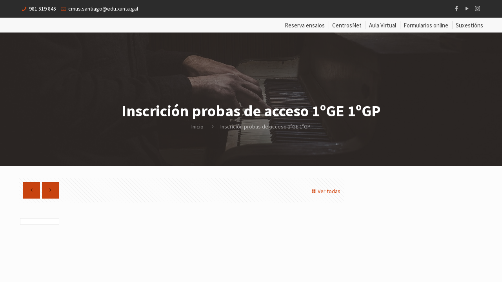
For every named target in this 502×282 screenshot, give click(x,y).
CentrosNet (347, 25)
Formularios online (426, 25)
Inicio (197, 126)
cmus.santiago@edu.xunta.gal (103, 8)
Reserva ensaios (305, 25)
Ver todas (325, 191)
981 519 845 (42, 8)
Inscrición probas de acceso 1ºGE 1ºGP (265, 126)
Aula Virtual (382, 25)
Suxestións (469, 25)
